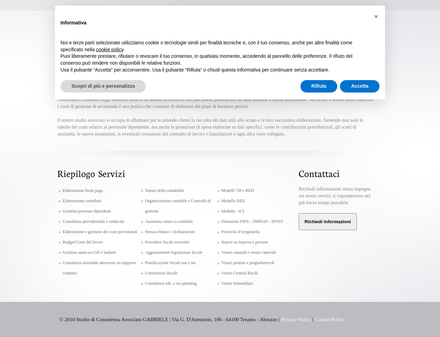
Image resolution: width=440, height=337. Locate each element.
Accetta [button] (359, 86)
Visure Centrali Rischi (239, 273)
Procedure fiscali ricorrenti (167, 242)
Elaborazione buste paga (83, 190)
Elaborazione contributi (82, 200)
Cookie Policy (329, 319)
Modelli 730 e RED (237, 190)
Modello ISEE (233, 200)
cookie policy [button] (109, 49)
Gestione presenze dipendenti (87, 211)
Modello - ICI (232, 211)
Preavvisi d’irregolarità (240, 231)
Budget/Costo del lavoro (83, 242)
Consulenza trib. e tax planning (170, 283)
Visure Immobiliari (237, 283)
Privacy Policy (296, 319)
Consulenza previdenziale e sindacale (93, 221)
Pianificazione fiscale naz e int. (170, 262)
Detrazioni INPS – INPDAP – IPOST (252, 221)
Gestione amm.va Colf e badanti (89, 252)
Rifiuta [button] (319, 86)
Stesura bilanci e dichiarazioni (170, 231)
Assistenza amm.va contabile (169, 221)
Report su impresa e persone (244, 242)
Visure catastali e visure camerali (248, 252)
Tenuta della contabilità (164, 190)
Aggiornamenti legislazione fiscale (173, 252)
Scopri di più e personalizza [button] (103, 86)
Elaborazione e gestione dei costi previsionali (100, 231)
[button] (376, 16)
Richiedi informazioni (328, 221)
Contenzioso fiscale (161, 273)
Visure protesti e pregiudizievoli (247, 262)
